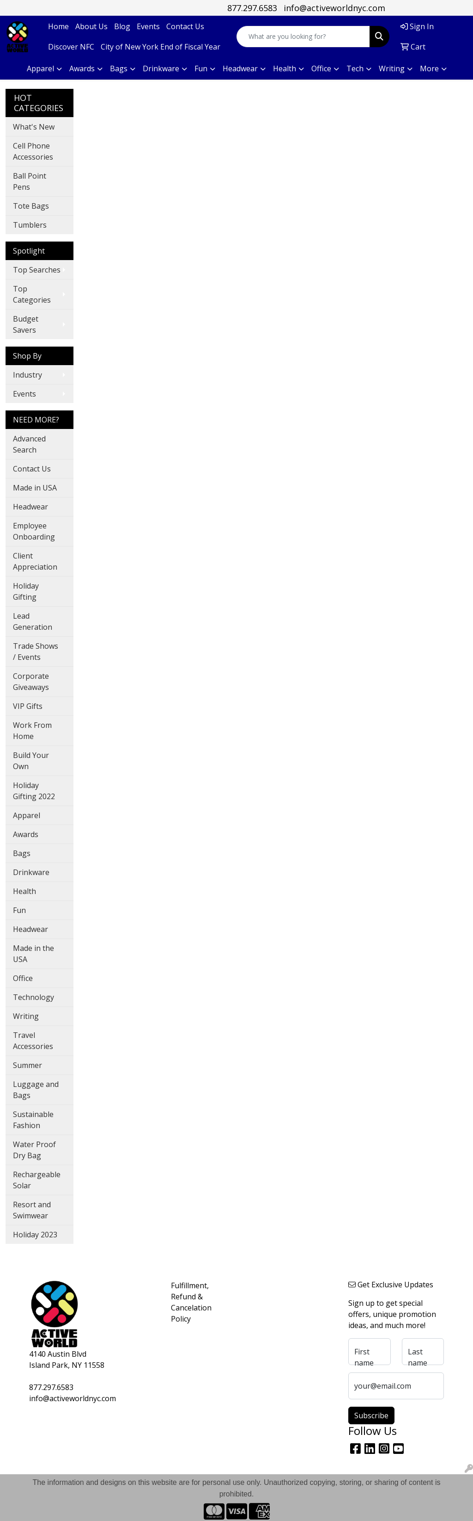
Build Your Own (31, 760)
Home (58, 26)
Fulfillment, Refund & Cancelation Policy (187, 1302)
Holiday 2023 (35, 1234)
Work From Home (32, 730)
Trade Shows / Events (35, 651)
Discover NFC (71, 47)
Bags (21, 853)
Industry (27, 375)
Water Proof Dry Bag (34, 1150)
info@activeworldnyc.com (334, 7)
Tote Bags (31, 206)
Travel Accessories (33, 1040)
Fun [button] (200, 68)
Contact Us (185, 26)
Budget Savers (25, 324)
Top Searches (37, 270)
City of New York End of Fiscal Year (160, 47)
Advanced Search (29, 444)
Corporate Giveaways (31, 681)
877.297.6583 (252, 7)
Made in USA (35, 488)
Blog (122, 26)
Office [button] (321, 68)
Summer (27, 1065)
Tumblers (30, 225)
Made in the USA (33, 953)
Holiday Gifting (26, 591)
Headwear (30, 507)
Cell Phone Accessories (33, 151)
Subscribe (371, 1415)
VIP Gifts (27, 706)
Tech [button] (355, 68)
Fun (19, 910)
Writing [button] (392, 68)
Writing (26, 1016)
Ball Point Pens (29, 181)
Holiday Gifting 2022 (34, 790)
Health (24, 891)
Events (148, 26)
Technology (33, 997)
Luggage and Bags (36, 1089)
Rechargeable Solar (37, 1180)
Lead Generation (32, 621)
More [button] (429, 68)
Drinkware (31, 872)
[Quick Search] (303, 36)
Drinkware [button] (161, 68)
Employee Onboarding (34, 531)
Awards (25, 834)
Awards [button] (82, 68)
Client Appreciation (35, 561)
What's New (34, 127)
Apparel (26, 815)
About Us (91, 26)
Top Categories (32, 294)
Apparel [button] (40, 68)
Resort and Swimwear (32, 1210)
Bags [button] (118, 68)
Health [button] (284, 68)
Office (23, 978)
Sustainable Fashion (33, 1119)
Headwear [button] (240, 68)
